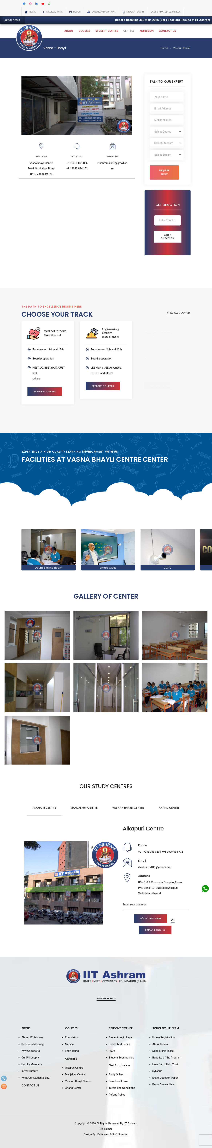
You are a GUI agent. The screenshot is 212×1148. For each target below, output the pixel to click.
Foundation (72, 1037)
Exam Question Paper (165, 1077)
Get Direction (167, 236)
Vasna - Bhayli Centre (128, 808)
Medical (69, 1044)
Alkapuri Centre (44, 808)
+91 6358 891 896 (77, 163)
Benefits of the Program (166, 1057)
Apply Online (116, 1074)
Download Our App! (103, 11)
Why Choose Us (31, 1050)
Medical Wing (54, 11)
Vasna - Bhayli (182, 48)
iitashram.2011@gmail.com (154, 867)
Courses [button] (84, 31)
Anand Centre (169, 808)
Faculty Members (31, 1064)
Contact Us (167, 31)
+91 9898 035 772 (172, 851)
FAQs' (112, 1050)
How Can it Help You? (165, 1064)
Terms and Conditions (122, 1088)
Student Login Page (120, 1037)
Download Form (118, 1081)
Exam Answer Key (163, 1084)
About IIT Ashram (32, 1037)
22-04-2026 (166, 11)
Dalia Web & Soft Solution (112, 1134)
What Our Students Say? (36, 1077)
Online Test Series (119, 1044)
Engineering (72, 1050)
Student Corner (106, 31)
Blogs (77, 11)
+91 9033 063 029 (148, 851)
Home (32, 11)
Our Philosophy (30, 1057)
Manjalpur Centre (84, 808)
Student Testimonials (121, 1057)
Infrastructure (29, 1071)
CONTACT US (30, 1085)
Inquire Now (164, 172)
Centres (128, 31)
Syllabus (157, 1071)
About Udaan (160, 1044)
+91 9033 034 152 (77, 168)
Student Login (135, 11)
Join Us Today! (106, 999)
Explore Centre (155, 930)
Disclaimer (106, 1129)
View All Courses (179, 312)
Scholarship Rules (163, 1050)
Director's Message (32, 1044)
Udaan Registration (163, 1037)
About (68, 31)
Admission (146, 31)
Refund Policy (117, 1094)
